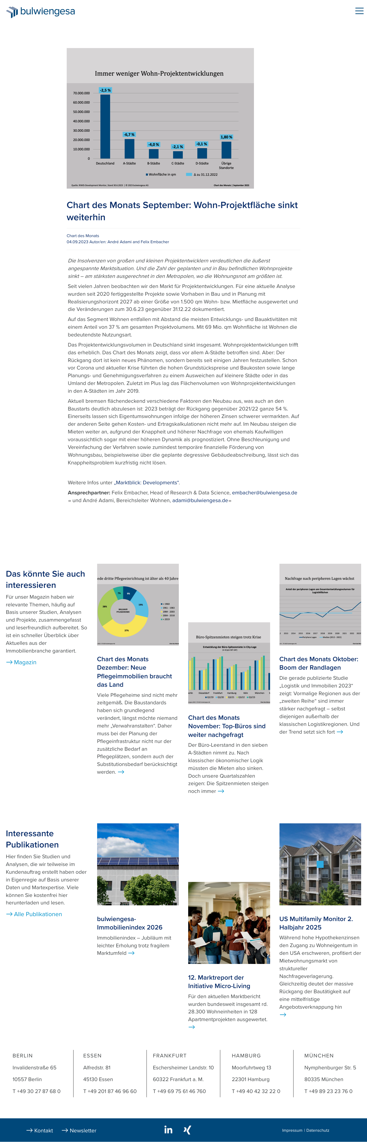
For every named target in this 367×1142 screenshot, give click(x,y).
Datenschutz (317, 1130)
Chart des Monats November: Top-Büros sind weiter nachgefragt (227, 726)
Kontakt (43, 1130)
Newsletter (83, 1130)
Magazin (25, 662)
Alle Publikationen (38, 914)
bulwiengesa (55, 12)
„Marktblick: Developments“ (146, 482)
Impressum (292, 1130)
